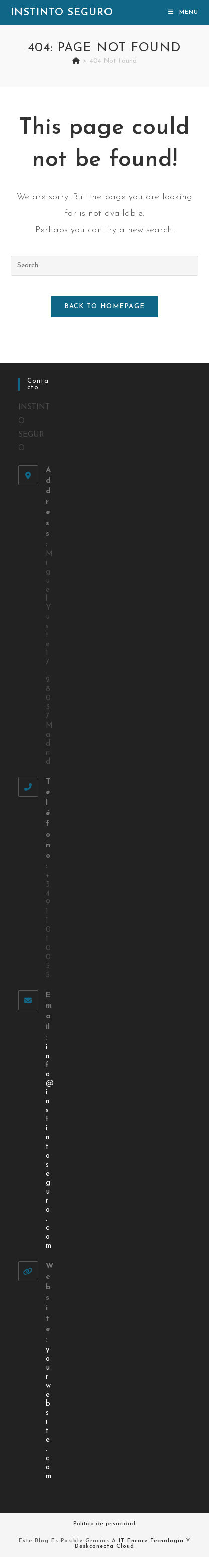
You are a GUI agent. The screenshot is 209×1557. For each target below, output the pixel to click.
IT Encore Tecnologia (151, 1541)
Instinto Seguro (62, 13)
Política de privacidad (104, 1524)
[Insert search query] (104, 266)
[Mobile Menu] (183, 12)
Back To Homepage (104, 306)
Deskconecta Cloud (104, 1546)
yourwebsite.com (48, 1413)
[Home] (76, 61)
